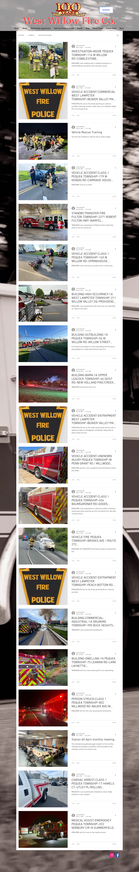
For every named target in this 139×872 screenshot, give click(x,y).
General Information (45, 35)
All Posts (21, 35)
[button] (118, 35)
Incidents (31, 35)
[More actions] (116, 46)
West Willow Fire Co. (69, 20)
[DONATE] (106, 10)
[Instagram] (112, 855)
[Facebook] (117, 855)
